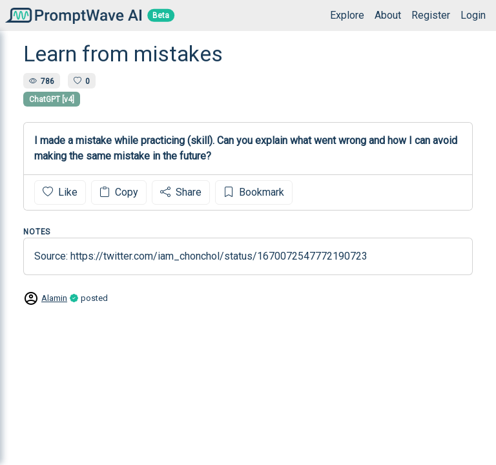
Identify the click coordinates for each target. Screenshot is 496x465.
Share (181, 192)
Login (473, 15)
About (388, 15)
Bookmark (253, 192)
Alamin (54, 298)
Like (60, 192)
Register (430, 15)
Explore (347, 15)
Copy (118, 192)
